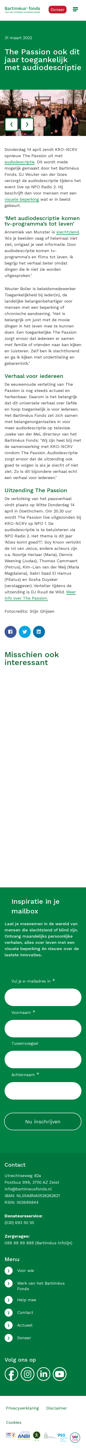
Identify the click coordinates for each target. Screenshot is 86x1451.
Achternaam (25, 1074)
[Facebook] (11, 632)
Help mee (26, 1299)
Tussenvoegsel (24, 1043)
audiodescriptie (20, 161)
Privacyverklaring (22, 1408)
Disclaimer (56, 1408)
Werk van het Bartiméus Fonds (41, 1286)
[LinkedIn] (39, 632)
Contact (25, 1312)
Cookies (13, 1422)
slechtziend (67, 232)
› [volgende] (27, 124)
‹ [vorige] (11, 124)
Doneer (24, 1337)
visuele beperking (22, 199)
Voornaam (23, 1012)
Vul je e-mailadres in (33, 981)
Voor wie (25, 1270)
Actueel (25, 1325)
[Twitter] (25, 632)
